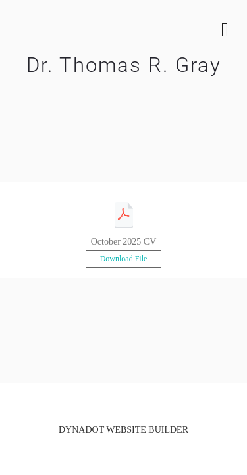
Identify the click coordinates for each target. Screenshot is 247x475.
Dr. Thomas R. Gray (123, 65)
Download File (124, 258)
